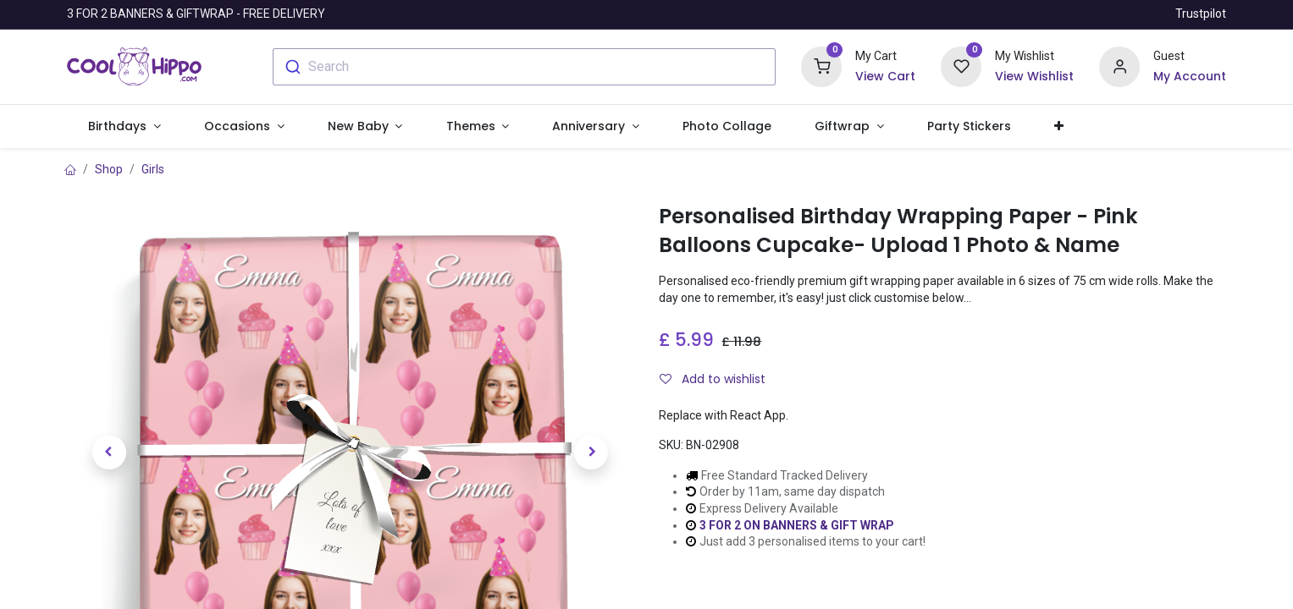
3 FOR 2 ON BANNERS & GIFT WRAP (796, 525)
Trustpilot (1200, 13)
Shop (109, 169)
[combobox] (524, 66)
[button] (1059, 127)
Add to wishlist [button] (712, 378)
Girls (152, 169)
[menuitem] (726, 127)
